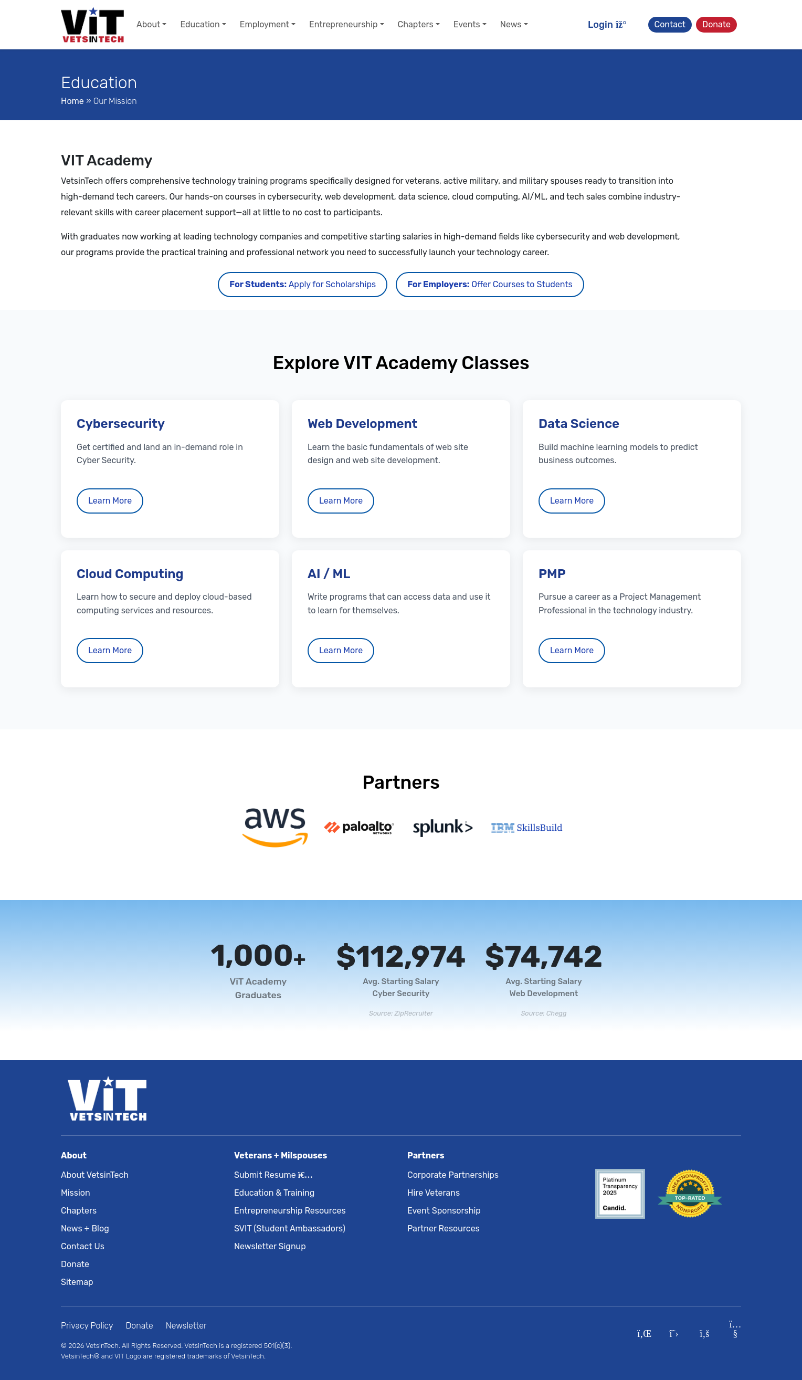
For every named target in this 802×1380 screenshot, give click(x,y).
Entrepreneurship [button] (343, 24)
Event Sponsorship (444, 1211)
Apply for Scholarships (302, 284)
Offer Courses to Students (490, 284)
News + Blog (85, 1228)
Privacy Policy (87, 1326)
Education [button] (199, 24)
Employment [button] (264, 24)
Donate (716, 24)
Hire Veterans (433, 1193)
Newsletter (186, 1326)
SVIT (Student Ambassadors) (289, 1228)
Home (72, 101)
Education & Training (274, 1193)
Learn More (110, 501)
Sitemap (77, 1282)
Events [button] (466, 24)
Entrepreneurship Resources (290, 1211)
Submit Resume (271, 1175)
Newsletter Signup (270, 1246)
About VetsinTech (95, 1175)
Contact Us (82, 1246)
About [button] (148, 24)
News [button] (511, 24)
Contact (670, 24)
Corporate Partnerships (453, 1175)
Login (607, 24)
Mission (75, 1193)
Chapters (79, 1211)
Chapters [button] (416, 24)
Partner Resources (443, 1228)
